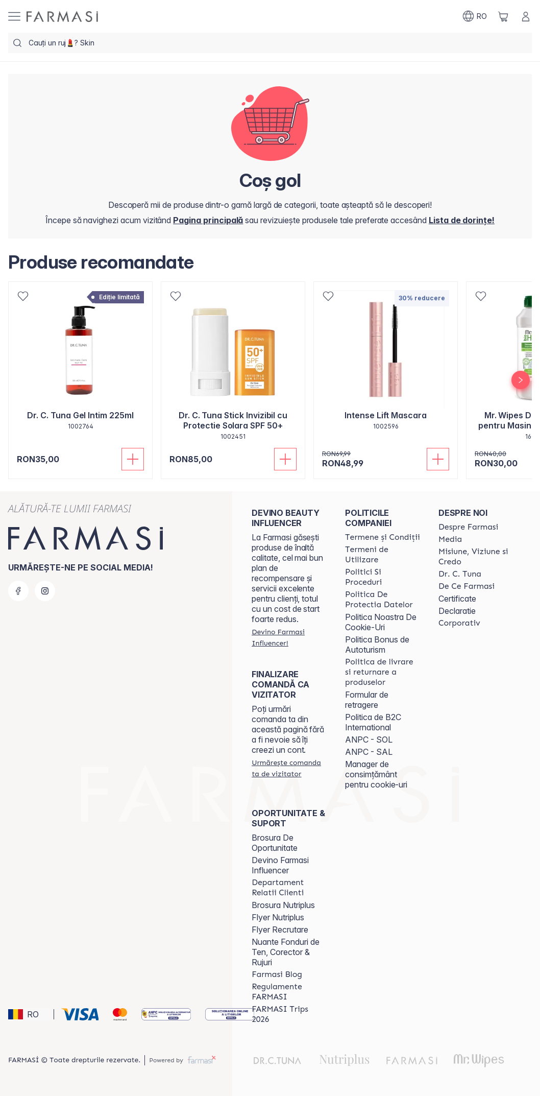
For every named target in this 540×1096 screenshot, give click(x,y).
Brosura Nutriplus (283, 905)
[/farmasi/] (62, 16)
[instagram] (45, 591)
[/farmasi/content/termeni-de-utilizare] (382, 554)
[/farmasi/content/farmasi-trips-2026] (289, 1014)
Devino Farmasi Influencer (280, 865)
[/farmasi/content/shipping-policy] (382, 672)
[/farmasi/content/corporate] (459, 623)
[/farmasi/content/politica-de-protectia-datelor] (382, 599)
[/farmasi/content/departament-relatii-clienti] (289, 887)
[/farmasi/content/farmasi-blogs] (277, 974)
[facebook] (18, 591)
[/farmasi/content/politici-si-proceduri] (382, 577)
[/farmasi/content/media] (450, 539)
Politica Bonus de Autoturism (377, 644)
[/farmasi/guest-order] (289, 768)
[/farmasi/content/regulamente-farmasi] (289, 992)
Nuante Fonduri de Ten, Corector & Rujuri (286, 952)
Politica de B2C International (373, 722)
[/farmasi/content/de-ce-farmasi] (466, 586)
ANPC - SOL (368, 739)
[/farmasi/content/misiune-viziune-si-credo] (475, 556)
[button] (29, 1014)
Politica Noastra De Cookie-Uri (380, 622)
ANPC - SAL (368, 752)
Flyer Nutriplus (278, 917)
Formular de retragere (366, 699)
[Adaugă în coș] (132, 459)
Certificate (457, 598)
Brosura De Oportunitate (275, 842)
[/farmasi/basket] (503, 16)
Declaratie (457, 611)
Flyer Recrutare (280, 929)
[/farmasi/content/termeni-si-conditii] (382, 537)
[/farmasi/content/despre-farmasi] (468, 527)
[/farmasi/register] (462, 220)
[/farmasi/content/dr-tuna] (459, 574)
